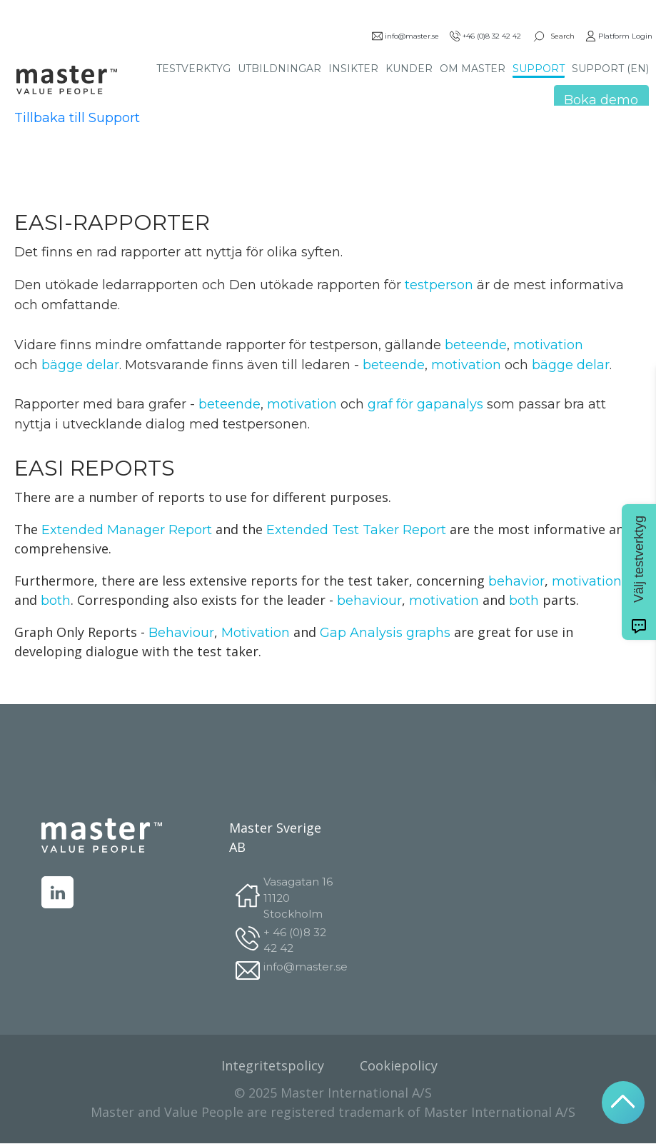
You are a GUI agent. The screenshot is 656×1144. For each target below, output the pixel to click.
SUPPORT (539, 68)
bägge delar (80, 365)
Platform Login (618, 36)
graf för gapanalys (425, 404)
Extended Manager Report (126, 530)
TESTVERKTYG (193, 68)
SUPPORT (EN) (610, 68)
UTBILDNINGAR (279, 68)
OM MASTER (472, 68)
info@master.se (405, 36)
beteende (476, 345)
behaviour (369, 600)
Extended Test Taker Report (356, 530)
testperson (349, 285)
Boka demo (601, 100)
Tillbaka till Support (77, 118)
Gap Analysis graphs (385, 633)
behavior (516, 581)
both (56, 600)
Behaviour (181, 633)
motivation (548, 345)
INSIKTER (353, 68)
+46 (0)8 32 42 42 (485, 36)
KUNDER (409, 68)
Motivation (255, 633)
